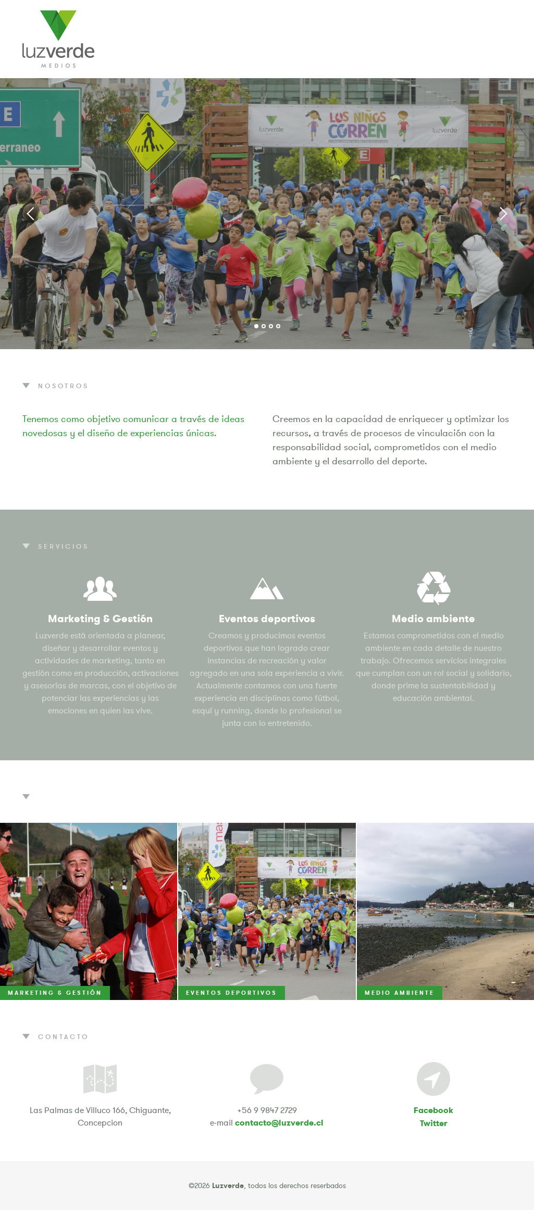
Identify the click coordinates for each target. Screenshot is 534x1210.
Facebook (433, 1110)
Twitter (434, 1123)
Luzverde (58, 39)
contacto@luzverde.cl (279, 1122)
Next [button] (502, 213)
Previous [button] (31, 213)
